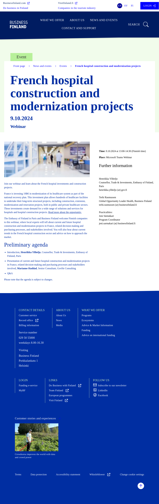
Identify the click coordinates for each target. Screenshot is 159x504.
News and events (104, 20)
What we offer (52, 20)
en (120, 5)
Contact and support (79, 28)
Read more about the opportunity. (65, 212)
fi (132, 5)
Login (149, 5)
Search (138, 24)
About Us (77, 20)
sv (126, 5)
